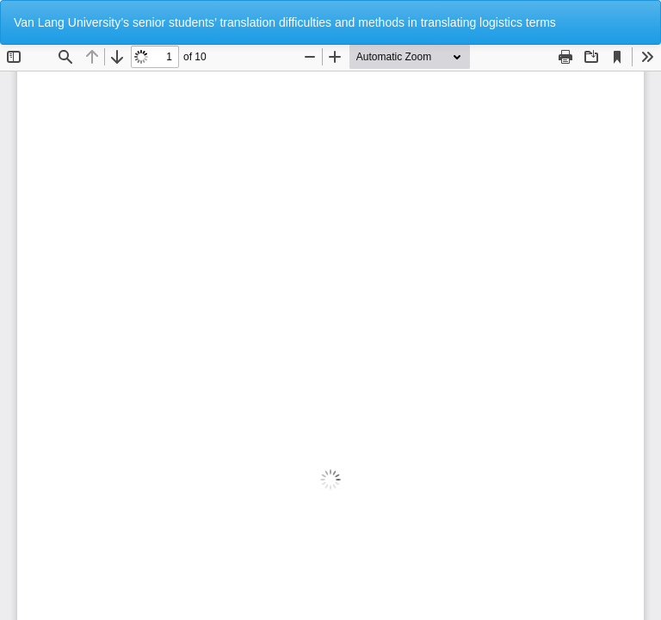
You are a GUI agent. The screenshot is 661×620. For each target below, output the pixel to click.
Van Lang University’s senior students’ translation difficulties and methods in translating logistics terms (285, 22)
